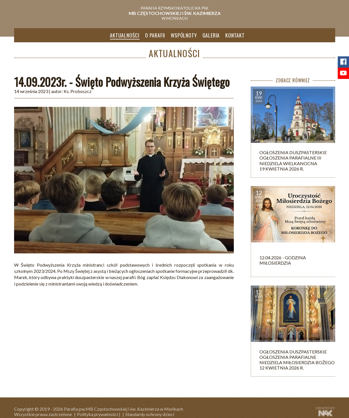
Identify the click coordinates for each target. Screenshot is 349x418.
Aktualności (124, 35)
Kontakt (235, 35)
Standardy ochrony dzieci (149, 414)
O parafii (155, 35)
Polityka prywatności (97, 414)
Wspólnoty (184, 35)
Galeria (211, 35)
